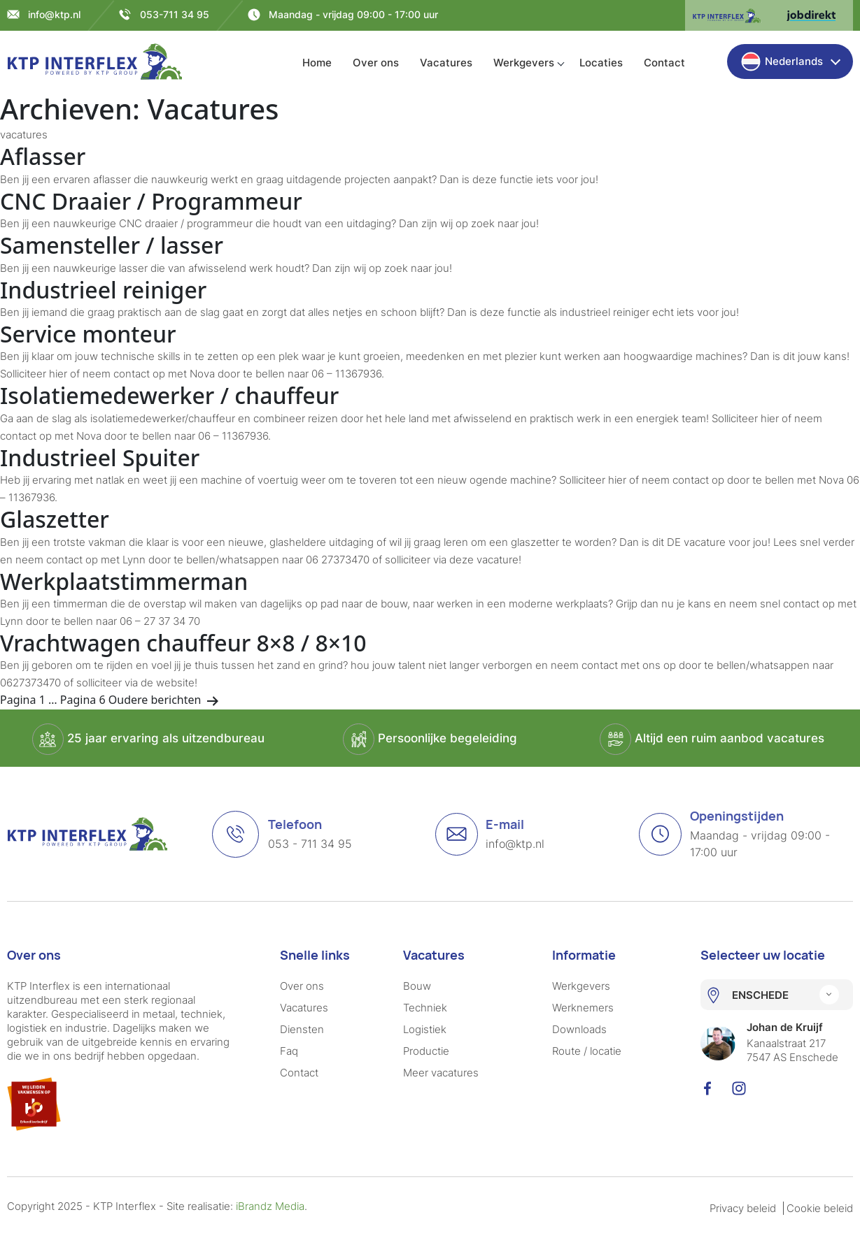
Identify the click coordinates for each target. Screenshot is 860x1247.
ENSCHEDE (760, 995)
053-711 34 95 (174, 14)
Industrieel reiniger (103, 290)
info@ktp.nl (54, 14)
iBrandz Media (270, 1206)
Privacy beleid (743, 1208)
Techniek (425, 1007)
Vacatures (446, 62)
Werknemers (583, 1007)
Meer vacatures (441, 1072)
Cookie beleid (820, 1208)
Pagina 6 (83, 699)
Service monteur (88, 334)
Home (317, 62)
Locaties (601, 62)
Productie (426, 1051)
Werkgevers (523, 62)
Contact (664, 62)
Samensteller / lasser (111, 245)
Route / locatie (586, 1051)
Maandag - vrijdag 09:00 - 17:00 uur (353, 14)
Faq (289, 1051)
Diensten (302, 1029)
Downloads (579, 1029)
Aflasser (42, 156)
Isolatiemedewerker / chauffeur (169, 395)
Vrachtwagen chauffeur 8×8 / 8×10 (183, 643)
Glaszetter (54, 519)
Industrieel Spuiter (99, 457)
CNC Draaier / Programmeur (151, 201)
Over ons (376, 62)
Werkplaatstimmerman (124, 581)
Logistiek (424, 1029)
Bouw (417, 986)
